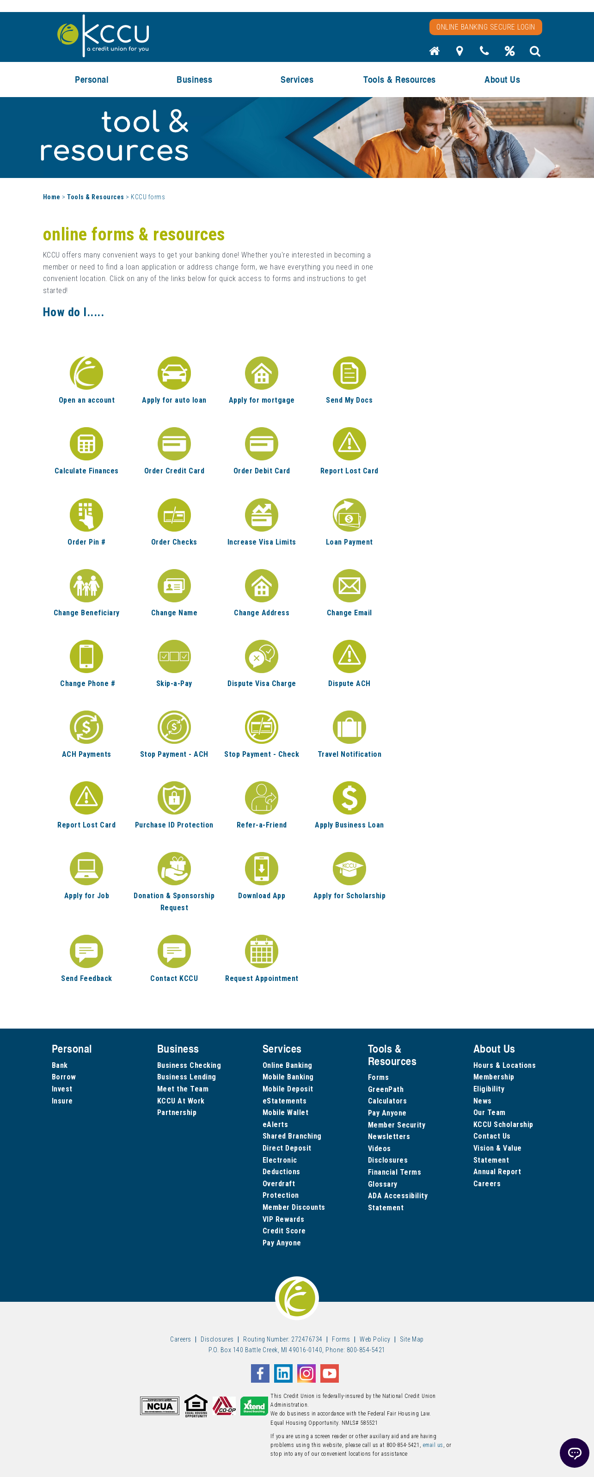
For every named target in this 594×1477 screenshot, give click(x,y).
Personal (92, 79)
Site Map (412, 1339)
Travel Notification (350, 754)
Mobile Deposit (288, 1089)
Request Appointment (262, 978)
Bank (60, 1065)
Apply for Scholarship (349, 895)
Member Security (397, 1125)
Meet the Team (183, 1089)
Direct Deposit (287, 1148)
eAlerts (275, 1124)
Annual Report (497, 1171)
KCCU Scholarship (503, 1124)
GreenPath (386, 1089)
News (482, 1101)
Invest (62, 1089)
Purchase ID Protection (174, 825)
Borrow (64, 1077)
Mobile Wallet (286, 1112)
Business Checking (189, 1065)
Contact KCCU (174, 978)
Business (194, 79)
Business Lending (186, 1077)
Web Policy (375, 1339)
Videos (379, 1148)
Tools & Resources (399, 79)
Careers (487, 1183)
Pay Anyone (282, 1242)
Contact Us (492, 1136)
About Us (502, 79)
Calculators (387, 1101)
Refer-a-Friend (262, 825)
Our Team (489, 1112)
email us (433, 1445)
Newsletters (389, 1136)
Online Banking (287, 1065)
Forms (378, 1077)
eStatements (285, 1101)
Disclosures (388, 1160)
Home (52, 197)
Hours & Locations (504, 1065)
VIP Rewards (284, 1219)
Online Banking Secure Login (485, 27)
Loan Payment (349, 542)
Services (297, 79)
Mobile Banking (288, 1077)
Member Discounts (294, 1207)
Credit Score (284, 1230)
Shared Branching (292, 1136)
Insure (62, 1101)
